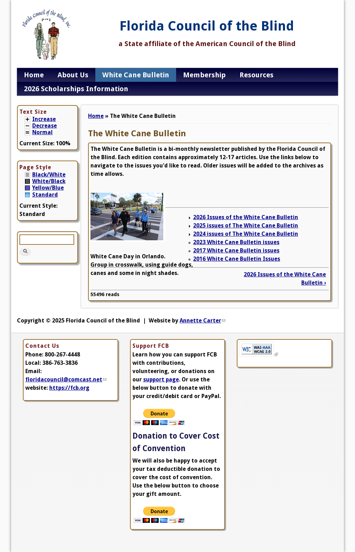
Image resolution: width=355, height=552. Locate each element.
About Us (73, 75)
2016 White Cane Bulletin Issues (236, 259)
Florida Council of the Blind (207, 26)
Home (34, 75)
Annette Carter (202, 320)
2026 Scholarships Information (76, 89)
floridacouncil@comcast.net (65, 379)
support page (161, 379)
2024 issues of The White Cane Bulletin (245, 234)
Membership (204, 75)
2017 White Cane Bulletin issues (236, 250)
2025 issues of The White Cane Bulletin (245, 225)
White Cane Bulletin (135, 75)
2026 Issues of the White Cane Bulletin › (285, 278)
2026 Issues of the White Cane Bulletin (245, 217)
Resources (257, 75)
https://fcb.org (69, 388)
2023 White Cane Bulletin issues (236, 242)
